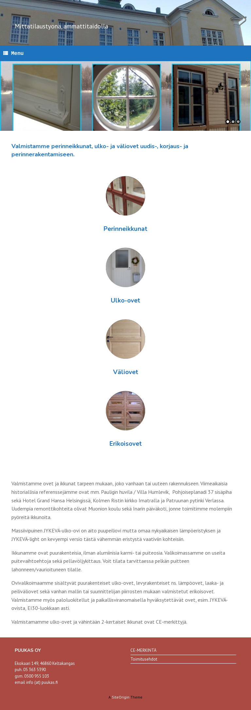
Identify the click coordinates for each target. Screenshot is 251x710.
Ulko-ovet (125, 300)
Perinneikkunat (125, 229)
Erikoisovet (125, 444)
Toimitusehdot (143, 659)
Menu (13, 53)
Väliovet (125, 372)
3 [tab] (238, 121)
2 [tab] (233, 121)
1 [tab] (228, 121)
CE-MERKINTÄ (143, 650)
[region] (125, 96)
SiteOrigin (120, 697)
